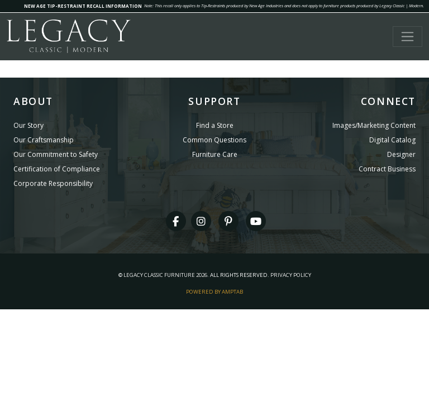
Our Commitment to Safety (55, 154)
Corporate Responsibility (53, 183)
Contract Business (387, 169)
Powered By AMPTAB (214, 291)
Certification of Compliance (56, 169)
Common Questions (214, 140)
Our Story (28, 125)
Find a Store (214, 125)
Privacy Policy (290, 275)
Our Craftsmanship (43, 140)
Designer (401, 154)
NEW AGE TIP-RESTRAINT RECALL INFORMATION (83, 6)
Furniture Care (214, 154)
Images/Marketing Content (374, 125)
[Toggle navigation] (407, 36)
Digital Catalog (392, 140)
